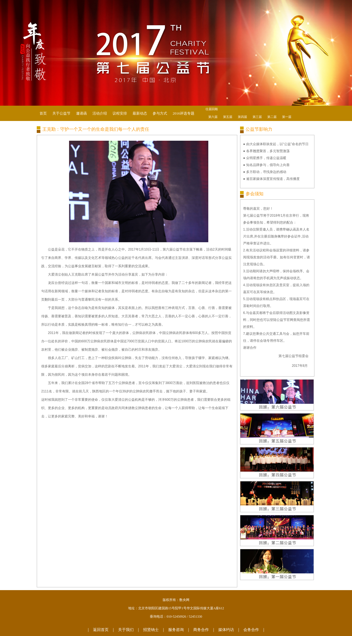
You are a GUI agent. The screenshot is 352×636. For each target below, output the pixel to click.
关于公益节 (61, 113)
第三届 (257, 116)
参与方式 (160, 113)
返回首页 (101, 630)
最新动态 (140, 113)
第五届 (227, 116)
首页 (43, 113)
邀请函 (81, 113)
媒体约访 (226, 630)
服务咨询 (176, 630)
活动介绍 (99, 113)
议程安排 (120, 113)
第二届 (272, 116)
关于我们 (126, 630)
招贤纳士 (151, 630)
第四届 (242, 116)
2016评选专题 (183, 113)
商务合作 (201, 630)
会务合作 (251, 630)
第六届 (212, 116)
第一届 (286, 116)
